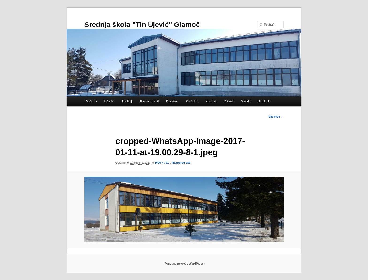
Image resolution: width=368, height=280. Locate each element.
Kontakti (211, 101)
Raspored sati (149, 101)
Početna (91, 101)
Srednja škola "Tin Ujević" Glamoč (142, 24)
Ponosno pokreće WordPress (183, 263)
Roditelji (127, 101)
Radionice (265, 101)
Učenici (109, 101)
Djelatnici (172, 101)
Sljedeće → (276, 116)
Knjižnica (192, 101)
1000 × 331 (162, 162)
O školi (228, 101)
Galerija (246, 101)
